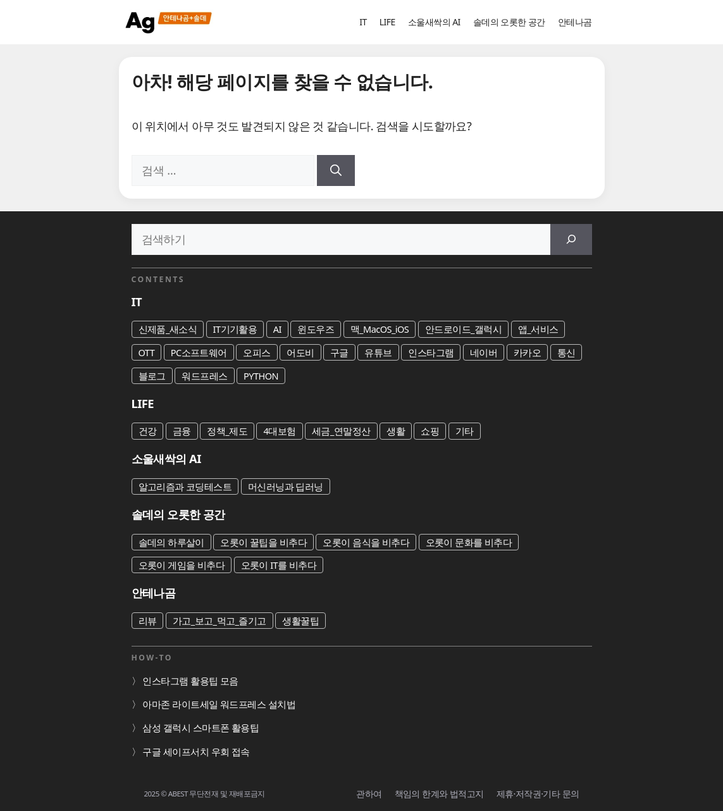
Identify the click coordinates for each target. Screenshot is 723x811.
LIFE (387, 22)
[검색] (336, 170)
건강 (148, 430)
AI (277, 329)
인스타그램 (431, 352)
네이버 (483, 352)
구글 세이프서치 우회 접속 (195, 751)
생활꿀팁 (300, 620)
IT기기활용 (235, 329)
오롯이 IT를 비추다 (279, 565)
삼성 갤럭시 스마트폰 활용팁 (200, 727)
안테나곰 (575, 22)
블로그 (152, 375)
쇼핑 (430, 430)
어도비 (300, 352)
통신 (566, 352)
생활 (395, 430)
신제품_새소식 (168, 329)
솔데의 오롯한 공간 (509, 22)
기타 (464, 430)
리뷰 (148, 620)
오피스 (256, 352)
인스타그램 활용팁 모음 (190, 680)
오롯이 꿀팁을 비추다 (263, 542)
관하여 (368, 794)
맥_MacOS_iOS (379, 329)
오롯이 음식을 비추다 (366, 542)
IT (362, 22)
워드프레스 (204, 375)
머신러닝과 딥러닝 (285, 486)
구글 (339, 352)
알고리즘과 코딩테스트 (185, 486)
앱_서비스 (538, 329)
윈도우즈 (315, 329)
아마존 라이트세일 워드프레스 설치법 (218, 704)
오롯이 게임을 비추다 (182, 565)
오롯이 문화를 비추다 (469, 542)
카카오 (527, 352)
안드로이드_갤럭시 (463, 329)
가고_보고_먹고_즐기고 (219, 620)
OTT (147, 352)
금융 (182, 430)
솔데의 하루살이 (171, 542)
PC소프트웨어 (199, 352)
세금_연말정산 (341, 430)
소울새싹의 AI (434, 22)
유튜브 (378, 352)
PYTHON (261, 375)
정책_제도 (227, 430)
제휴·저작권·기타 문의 (538, 794)
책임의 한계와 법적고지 (439, 794)
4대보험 (279, 430)
